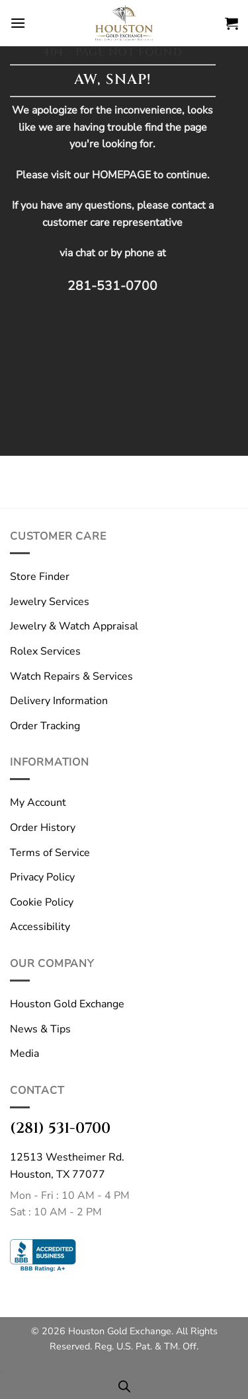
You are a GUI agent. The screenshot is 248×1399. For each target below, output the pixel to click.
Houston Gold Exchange (67, 1004)
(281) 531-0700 (60, 1128)
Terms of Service (50, 852)
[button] (18, 23)
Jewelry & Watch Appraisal (74, 626)
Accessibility (40, 926)
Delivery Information (59, 701)
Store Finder (39, 576)
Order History (42, 827)
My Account (38, 802)
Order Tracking (45, 726)
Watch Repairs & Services (71, 676)
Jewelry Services (49, 601)
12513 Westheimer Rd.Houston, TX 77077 (67, 1166)
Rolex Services (45, 651)
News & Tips (40, 1029)
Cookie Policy (41, 902)
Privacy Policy (42, 877)
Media (24, 1053)
